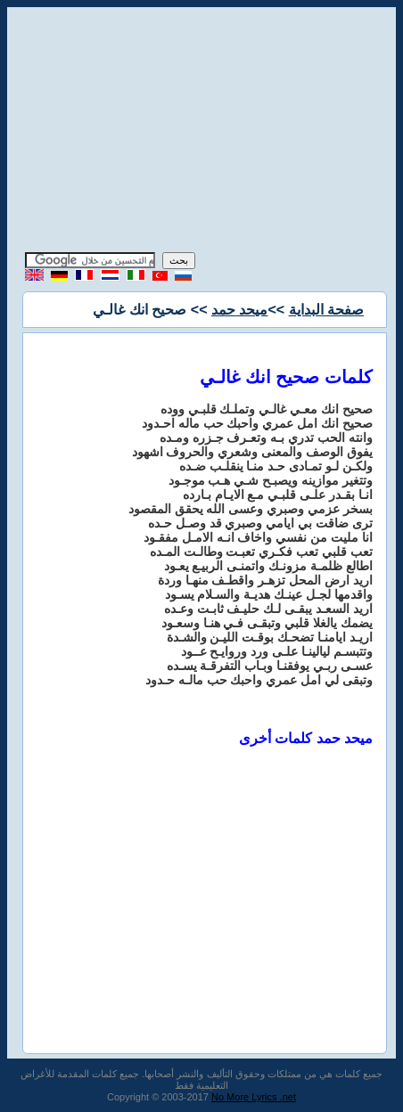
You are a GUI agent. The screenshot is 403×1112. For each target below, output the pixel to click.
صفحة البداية (326, 309)
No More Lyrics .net (253, 1097)
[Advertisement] (201, 131)
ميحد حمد (239, 309)
